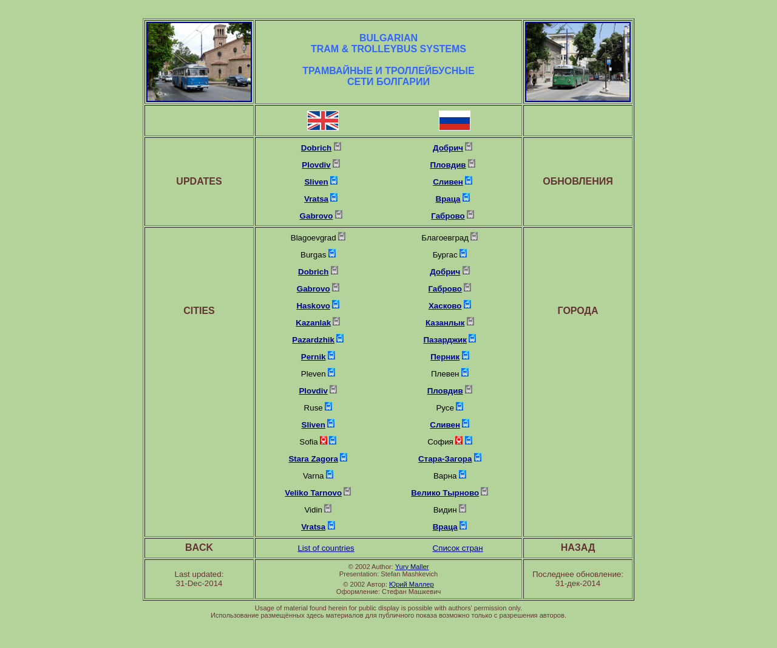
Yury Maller (412, 566)
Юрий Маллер (411, 584)
